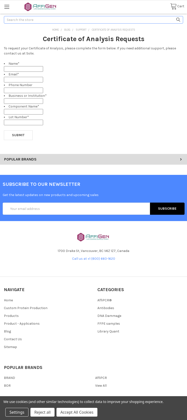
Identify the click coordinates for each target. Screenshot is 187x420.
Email (14, 74)
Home (8, 300)
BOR (7, 386)
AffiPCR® (104, 300)
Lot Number (19, 117)
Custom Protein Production (25, 308)
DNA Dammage (109, 316)
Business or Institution (28, 96)
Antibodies (105, 308)
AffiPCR (101, 378)
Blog (7, 331)
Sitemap (10, 347)
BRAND (9, 378)
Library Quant (108, 331)
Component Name (24, 106)
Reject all (42, 412)
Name (14, 64)
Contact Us (13, 339)
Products (11, 316)
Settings (16, 412)
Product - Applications (22, 324)
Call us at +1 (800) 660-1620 (93, 259)
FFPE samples (108, 324)
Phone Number (20, 85)
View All (101, 386)
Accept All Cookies (77, 412)
